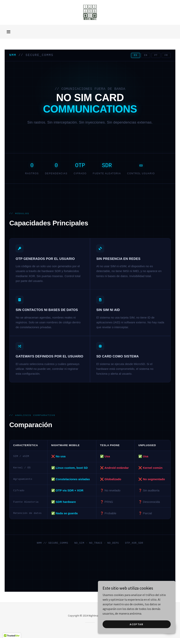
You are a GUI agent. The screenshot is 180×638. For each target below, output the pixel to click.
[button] (8, 32)
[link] (90, 12)
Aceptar (136, 624)
